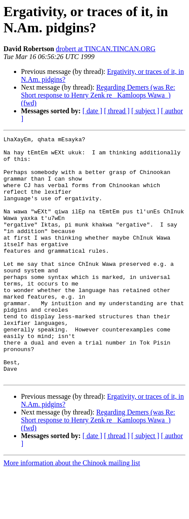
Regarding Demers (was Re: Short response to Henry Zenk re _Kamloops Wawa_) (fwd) (98, 95)
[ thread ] (117, 111)
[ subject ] (145, 111)
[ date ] (92, 111)
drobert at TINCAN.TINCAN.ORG (105, 48)
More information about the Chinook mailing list (71, 511)
